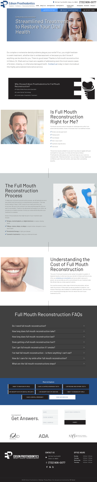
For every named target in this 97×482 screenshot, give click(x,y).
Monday (76, 456)
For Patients (60, 6)
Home (37, 5)
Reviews (86, 5)
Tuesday (76, 458)
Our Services (51, 6)
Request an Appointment (69, 10)
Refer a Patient (49, 10)
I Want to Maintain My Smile (21, 386)
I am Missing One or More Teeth (76, 386)
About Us (43, 6)
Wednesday (77, 460)
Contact (93, 6)
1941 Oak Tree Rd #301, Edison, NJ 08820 (65, 2)
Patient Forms (89, 10)
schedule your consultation (63, 278)
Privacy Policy (47, 480)
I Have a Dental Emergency (34, 397)
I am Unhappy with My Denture (48, 391)
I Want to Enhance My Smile (76, 391)
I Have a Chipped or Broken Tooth (48, 386)
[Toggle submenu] (43, 7)
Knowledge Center (70, 6)
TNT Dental (72, 480)
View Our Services (62, 397)
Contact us (52, 64)
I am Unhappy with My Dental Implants (21, 391)
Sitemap (41, 480)
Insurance (80, 6)
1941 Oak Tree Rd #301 (56, 457)
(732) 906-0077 (87, 2)
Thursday (76, 462)
